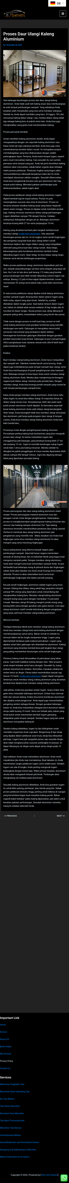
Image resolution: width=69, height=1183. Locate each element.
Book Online (5, 1046)
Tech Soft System (49, 1175)
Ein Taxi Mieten (7, 1099)
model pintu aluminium (29, 233)
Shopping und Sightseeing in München (18, 1149)
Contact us (5, 1068)
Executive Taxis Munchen (12, 1113)
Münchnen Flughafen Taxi (12, 1084)
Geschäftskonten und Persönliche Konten (19, 1142)
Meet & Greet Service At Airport (14, 1157)
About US (4, 1039)
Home (3, 1024)
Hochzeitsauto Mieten (10, 1135)
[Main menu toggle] (63, 13)
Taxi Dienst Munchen (10, 1106)
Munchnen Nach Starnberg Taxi (15, 1091)
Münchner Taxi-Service (10, 1128)
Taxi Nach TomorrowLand (12, 1120)
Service (3, 1032)
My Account (5, 1053)
